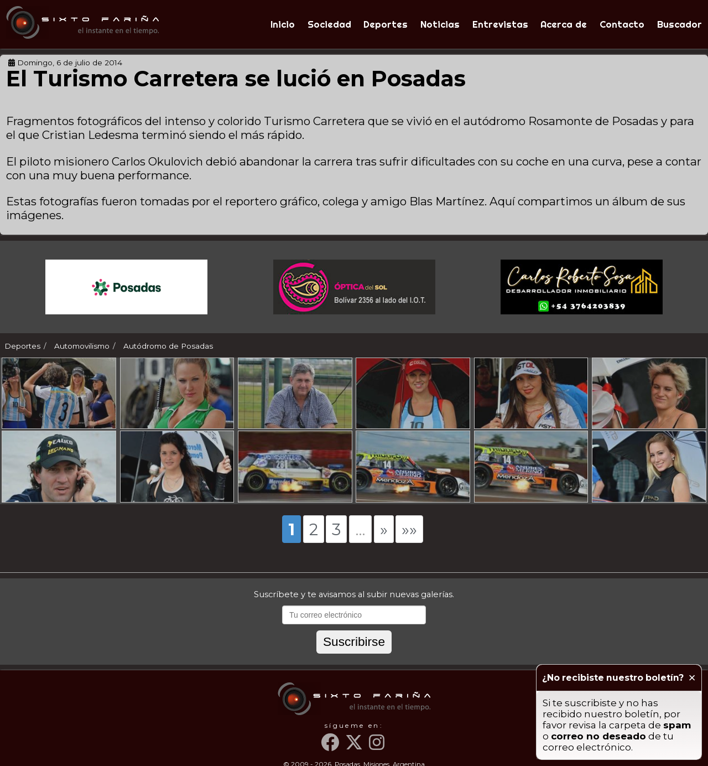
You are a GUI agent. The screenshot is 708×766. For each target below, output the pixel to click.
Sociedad (329, 24)
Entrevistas (500, 24)
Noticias (440, 24)
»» (409, 544)
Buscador (679, 24)
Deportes (385, 24)
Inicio (282, 24)
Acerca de (563, 24)
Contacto (622, 24)
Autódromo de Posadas (168, 345)
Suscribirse (354, 656)
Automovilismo (82, 345)
